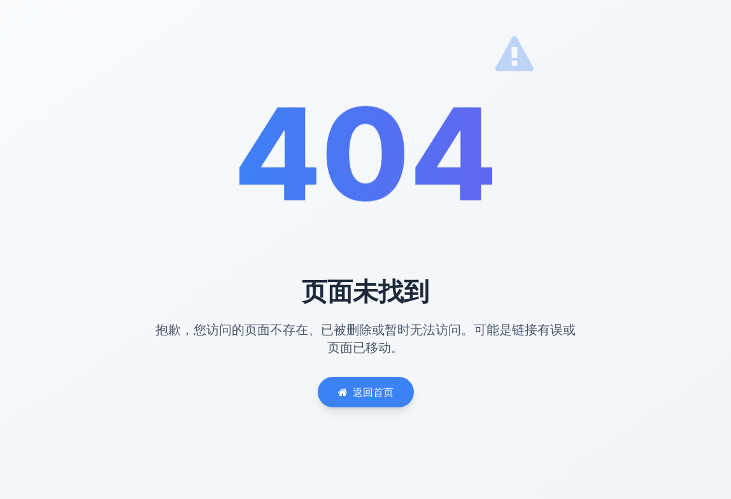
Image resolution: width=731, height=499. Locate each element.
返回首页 (366, 392)
